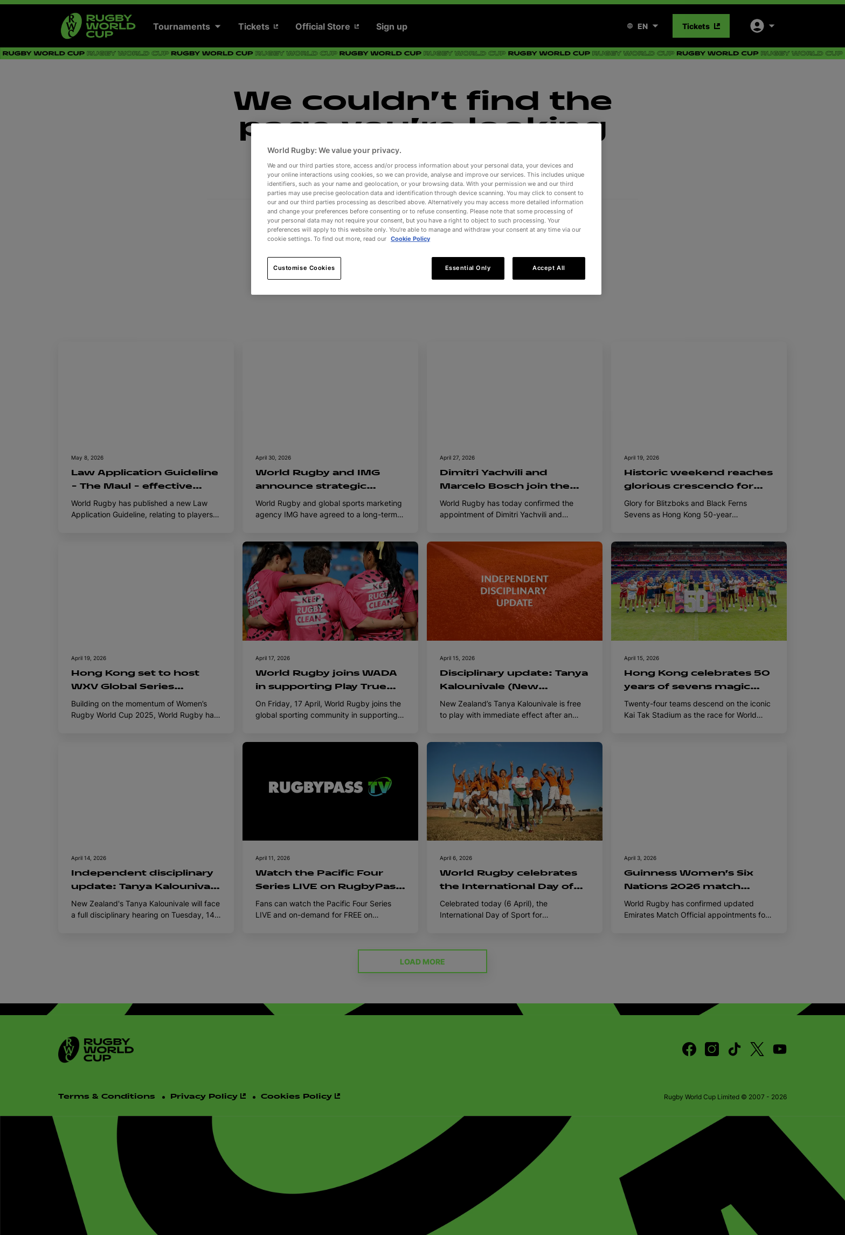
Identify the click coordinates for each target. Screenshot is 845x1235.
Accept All (548, 268)
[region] (426, 209)
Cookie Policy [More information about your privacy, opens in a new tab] (410, 238)
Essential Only (468, 268)
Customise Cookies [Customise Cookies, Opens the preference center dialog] (304, 268)
